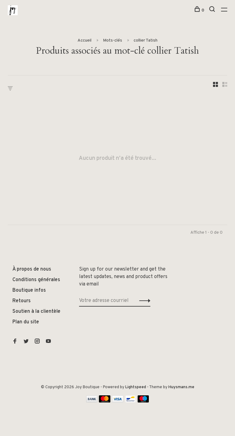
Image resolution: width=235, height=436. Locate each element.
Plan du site (25, 322)
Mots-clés (112, 40)
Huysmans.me (181, 387)
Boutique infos (29, 290)
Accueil (84, 40)
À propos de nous (31, 269)
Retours (21, 301)
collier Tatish (145, 40)
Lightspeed (135, 387)
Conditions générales (36, 280)
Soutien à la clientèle (36, 311)
